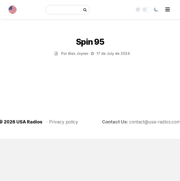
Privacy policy (63, 121)
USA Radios (29, 121)
